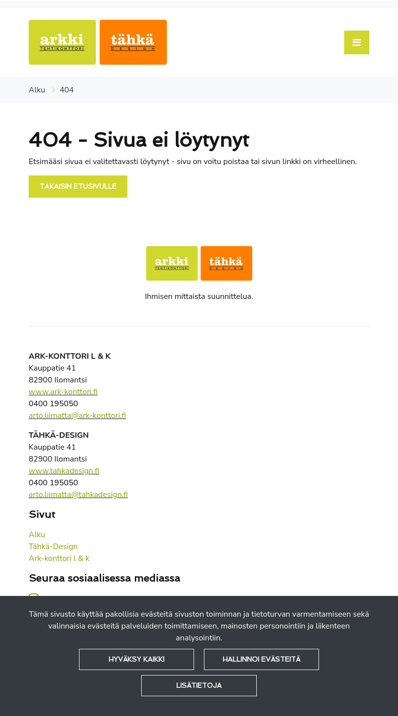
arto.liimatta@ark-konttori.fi (77, 415)
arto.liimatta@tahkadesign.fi (78, 494)
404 (67, 89)
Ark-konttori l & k (59, 558)
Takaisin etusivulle (78, 186)
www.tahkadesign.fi (64, 470)
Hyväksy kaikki (136, 659)
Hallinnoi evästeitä (261, 659)
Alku (38, 89)
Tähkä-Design (53, 546)
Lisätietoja (199, 685)
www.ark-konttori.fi (63, 391)
